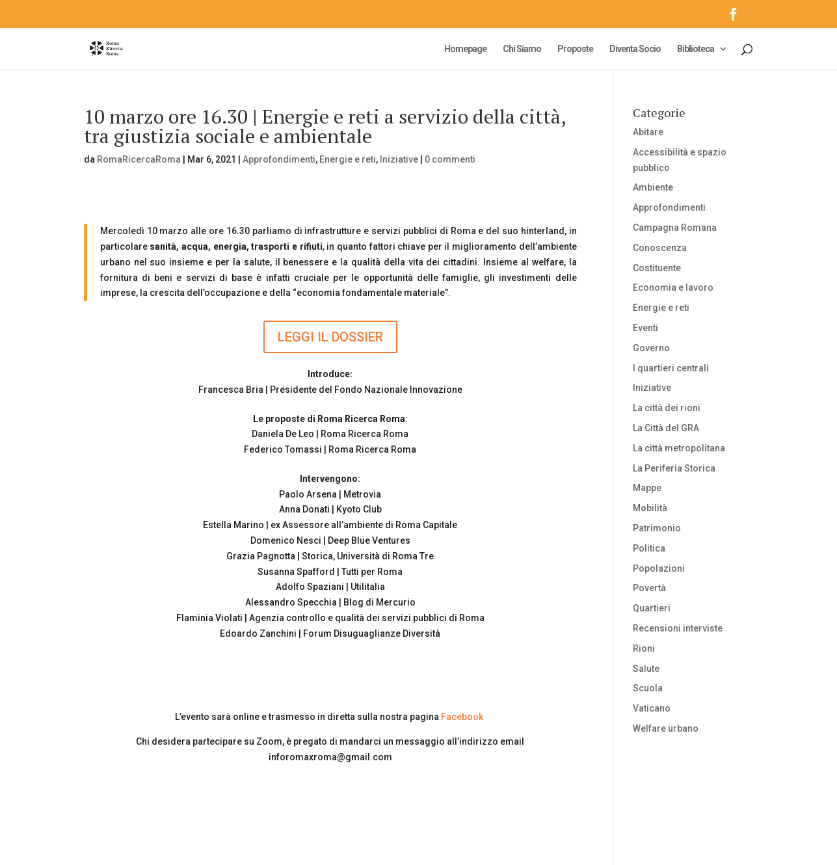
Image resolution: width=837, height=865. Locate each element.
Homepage (465, 49)
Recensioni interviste (678, 628)
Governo (651, 348)
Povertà (649, 588)
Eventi (645, 328)
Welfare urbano (665, 728)
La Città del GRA (666, 428)
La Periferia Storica (674, 468)
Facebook (462, 717)
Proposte (575, 49)
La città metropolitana (679, 448)
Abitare (648, 132)
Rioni (644, 648)
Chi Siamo (522, 49)
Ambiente (653, 187)
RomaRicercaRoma (139, 159)
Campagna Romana (675, 227)
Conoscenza (660, 248)
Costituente (657, 268)
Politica (649, 548)
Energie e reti (347, 159)
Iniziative (399, 159)
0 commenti (450, 159)
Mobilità (650, 508)
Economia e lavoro (673, 287)
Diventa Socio (635, 49)
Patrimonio (657, 528)
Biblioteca (695, 49)
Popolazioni (659, 568)
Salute (646, 668)
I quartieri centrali (671, 368)
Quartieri (652, 608)
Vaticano (652, 708)
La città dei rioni (666, 408)
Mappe (647, 488)
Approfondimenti (279, 159)
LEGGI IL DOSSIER (330, 337)
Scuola (648, 688)
